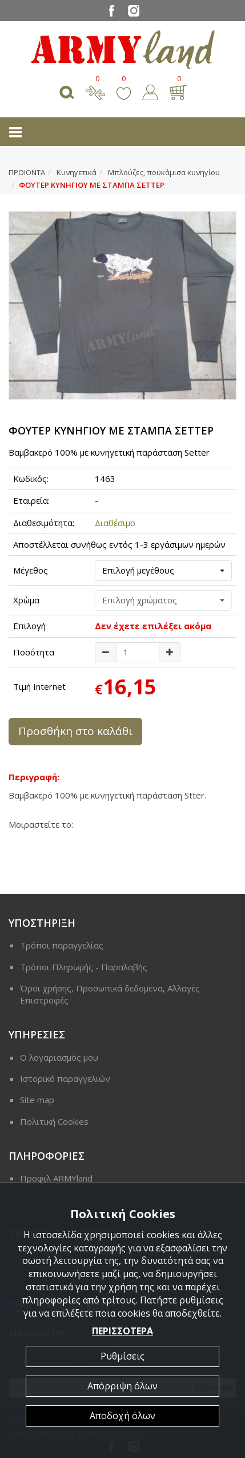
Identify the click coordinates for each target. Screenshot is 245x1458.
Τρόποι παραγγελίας (61, 945)
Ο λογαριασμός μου (59, 1057)
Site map (37, 1099)
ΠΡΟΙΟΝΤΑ (27, 172)
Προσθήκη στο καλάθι (75, 731)
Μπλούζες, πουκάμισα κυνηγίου (164, 172)
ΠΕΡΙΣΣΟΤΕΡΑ (122, 1331)
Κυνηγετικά (77, 172)
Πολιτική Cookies (54, 1121)
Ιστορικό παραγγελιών (65, 1078)
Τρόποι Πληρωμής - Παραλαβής (83, 967)
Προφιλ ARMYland (56, 1178)
